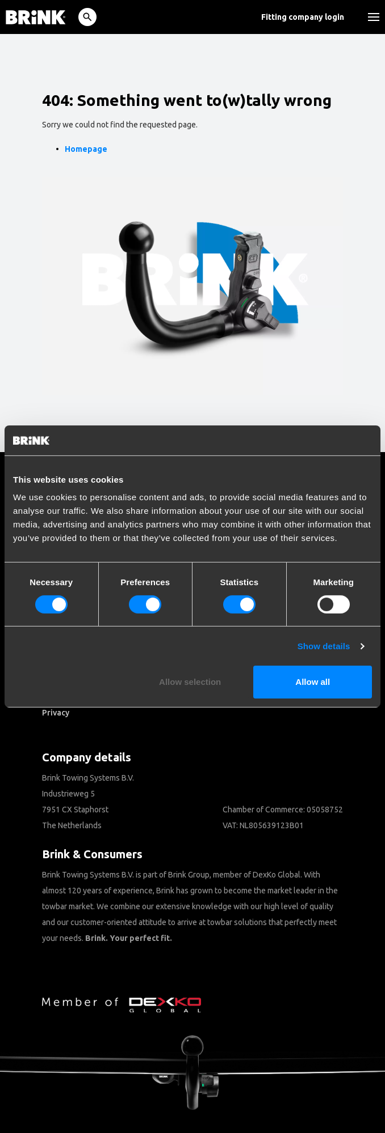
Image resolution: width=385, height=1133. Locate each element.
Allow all (312, 682)
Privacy (55, 712)
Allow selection (190, 682)
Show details (324, 646)
